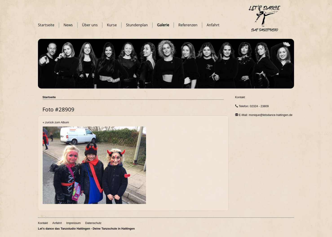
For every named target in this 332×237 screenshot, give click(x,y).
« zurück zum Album (56, 122)
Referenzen (187, 24)
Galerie (163, 24)
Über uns (90, 24)
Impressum (73, 223)
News (68, 24)
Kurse (112, 24)
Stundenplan (137, 24)
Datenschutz (93, 223)
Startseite (46, 24)
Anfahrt (213, 24)
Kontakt (240, 97)
